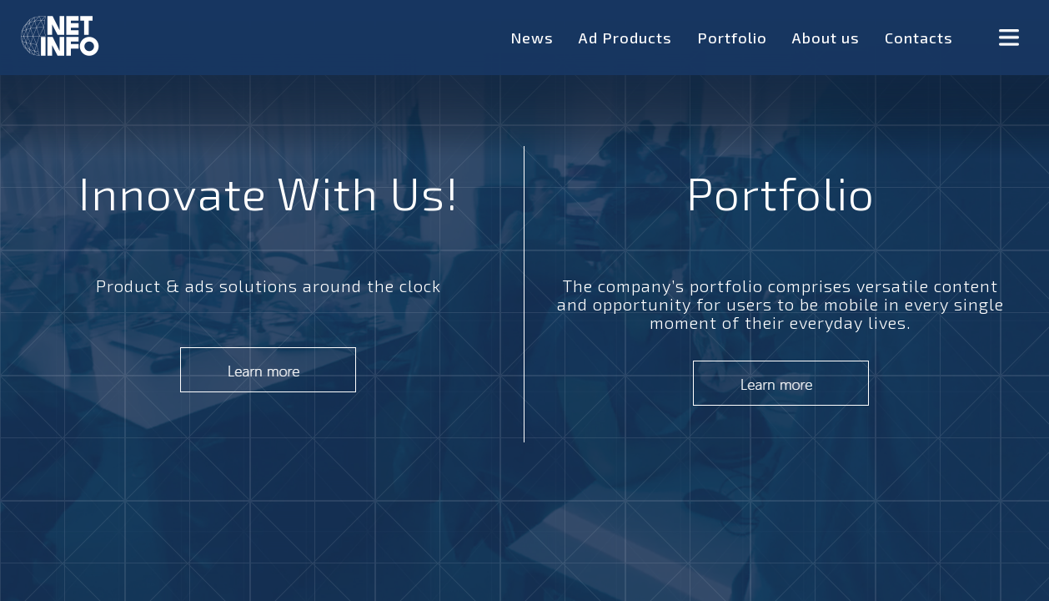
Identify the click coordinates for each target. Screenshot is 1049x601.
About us (826, 37)
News (532, 37)
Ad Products (625, 37)
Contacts (919, 37)
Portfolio (732, 37)
